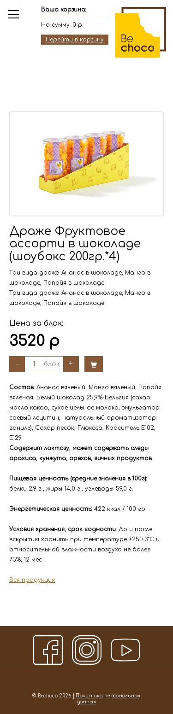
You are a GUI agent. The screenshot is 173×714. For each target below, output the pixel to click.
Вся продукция (32, 580)
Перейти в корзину (75, 39)
